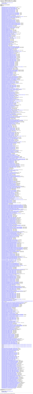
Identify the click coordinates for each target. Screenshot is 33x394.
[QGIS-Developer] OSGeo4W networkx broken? (7, 290)
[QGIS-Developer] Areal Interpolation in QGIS (7, 300)
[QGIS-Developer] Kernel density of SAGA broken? (8, 359)
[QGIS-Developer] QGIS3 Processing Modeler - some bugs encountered (10, 89)
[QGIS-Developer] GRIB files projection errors (7, 30)
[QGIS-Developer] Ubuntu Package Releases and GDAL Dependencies (10, 70)
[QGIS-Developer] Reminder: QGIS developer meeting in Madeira (9, 219)
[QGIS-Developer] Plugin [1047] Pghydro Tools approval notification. (10, 368)
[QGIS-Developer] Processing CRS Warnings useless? (8, 91)
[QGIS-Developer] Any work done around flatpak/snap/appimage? (9, 137)
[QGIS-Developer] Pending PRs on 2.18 (6, 262)
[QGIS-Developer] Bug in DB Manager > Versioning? (8, 44)
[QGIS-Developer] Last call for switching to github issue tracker (9, 34)
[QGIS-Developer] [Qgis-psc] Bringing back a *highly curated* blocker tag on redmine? (12, 51)
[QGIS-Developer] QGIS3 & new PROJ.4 (6, 333)
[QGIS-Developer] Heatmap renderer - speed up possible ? (8, 341)
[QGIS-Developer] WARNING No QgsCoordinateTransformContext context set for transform (12, 66)
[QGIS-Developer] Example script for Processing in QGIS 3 (8, 9)
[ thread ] (8, 2)
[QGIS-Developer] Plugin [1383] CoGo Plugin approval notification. (9, 362)
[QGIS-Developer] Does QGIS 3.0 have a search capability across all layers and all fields (12, 116)
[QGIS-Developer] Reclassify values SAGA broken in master (9, 196)
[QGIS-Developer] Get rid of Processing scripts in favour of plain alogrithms (10, 12)
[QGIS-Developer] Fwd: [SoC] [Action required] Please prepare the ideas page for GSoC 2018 (12, 16)
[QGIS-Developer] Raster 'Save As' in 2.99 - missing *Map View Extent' (10, 76)
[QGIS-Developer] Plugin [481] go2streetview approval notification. (9, 384)
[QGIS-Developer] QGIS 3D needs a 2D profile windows (8, 193)
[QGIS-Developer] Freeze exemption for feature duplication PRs (9, 26)
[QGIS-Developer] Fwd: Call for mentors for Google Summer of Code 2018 (10, 198)
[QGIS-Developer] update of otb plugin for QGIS (7, 49)
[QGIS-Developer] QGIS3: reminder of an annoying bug (8, 92)
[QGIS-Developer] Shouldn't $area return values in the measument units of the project (11, 213)
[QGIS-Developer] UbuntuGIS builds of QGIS (7, 68)
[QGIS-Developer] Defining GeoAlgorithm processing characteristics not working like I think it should (13, 94)
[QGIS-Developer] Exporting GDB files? (6, 15)
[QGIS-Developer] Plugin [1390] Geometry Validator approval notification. (10, 370)
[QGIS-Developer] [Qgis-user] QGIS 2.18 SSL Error (8, 109)
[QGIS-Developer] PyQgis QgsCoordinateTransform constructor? (9, 56)
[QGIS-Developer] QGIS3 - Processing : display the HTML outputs (9, 8)
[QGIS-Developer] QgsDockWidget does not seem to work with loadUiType (10, 83)
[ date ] (12, 2)
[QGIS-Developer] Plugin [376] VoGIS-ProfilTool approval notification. (10, 377)
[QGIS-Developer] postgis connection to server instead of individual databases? (11, 47)
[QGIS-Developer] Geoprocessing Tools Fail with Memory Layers (9, 111)
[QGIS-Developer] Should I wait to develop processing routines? (9, 160)
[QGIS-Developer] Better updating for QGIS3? (7, 126)
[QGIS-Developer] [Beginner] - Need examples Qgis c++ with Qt (9, 259)
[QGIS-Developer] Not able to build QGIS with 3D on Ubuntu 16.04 (9, 258)
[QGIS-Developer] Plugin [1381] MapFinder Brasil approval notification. (10, 376)
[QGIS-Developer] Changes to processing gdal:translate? (8, 61)
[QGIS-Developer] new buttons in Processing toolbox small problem (9, 356)
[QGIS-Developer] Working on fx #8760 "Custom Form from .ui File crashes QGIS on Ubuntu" (12, 265)
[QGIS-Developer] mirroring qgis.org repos (7, 108)
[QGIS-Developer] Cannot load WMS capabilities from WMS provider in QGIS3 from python (12, 205)
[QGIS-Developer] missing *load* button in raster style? (8, 194)
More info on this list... (4, 3)
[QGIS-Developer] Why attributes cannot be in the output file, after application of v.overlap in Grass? (13, 302)
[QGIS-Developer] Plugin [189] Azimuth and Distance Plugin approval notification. (11, 375)
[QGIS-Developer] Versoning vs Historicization (7, 41)
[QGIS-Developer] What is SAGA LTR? (6, 18)
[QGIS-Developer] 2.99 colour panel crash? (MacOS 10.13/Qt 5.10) (9, 152)
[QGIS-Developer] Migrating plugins (6, 28)
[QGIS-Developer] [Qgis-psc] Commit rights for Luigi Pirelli (9, 321)
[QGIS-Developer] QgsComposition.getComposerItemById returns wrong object (11, 121)
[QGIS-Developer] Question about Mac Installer (7, 136)
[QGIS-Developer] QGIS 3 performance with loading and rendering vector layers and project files (13, 269)
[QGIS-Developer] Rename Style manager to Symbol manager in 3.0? (10, 212)
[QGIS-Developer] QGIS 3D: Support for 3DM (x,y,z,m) (8, 107)
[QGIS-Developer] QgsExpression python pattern (7, 73)
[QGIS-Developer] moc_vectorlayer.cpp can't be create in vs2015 (9, 387)
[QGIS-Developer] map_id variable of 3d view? (7, 84)
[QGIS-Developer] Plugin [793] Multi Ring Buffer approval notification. (10, 380)
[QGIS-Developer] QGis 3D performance (6, 106)
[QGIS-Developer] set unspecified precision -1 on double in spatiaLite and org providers (12, 303)
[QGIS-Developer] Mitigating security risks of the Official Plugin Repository (10, 263)
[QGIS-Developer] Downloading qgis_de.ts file (7, 115)
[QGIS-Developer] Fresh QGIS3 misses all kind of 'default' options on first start (11, 112)
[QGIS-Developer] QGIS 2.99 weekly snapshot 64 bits (8, 135)
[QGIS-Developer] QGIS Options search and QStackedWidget (9, 113)
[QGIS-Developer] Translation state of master (7, 35)
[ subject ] (10, 2)
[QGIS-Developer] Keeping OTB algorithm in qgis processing (9, 21)
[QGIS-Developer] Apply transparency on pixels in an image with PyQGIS (10, 169)
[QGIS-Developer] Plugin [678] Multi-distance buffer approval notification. (10, 364)
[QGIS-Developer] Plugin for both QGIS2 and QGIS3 (8, 119)
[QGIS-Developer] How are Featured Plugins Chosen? (8, 161)
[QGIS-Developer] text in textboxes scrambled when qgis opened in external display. (11, 176)
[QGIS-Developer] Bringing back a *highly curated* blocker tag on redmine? (10, 97)
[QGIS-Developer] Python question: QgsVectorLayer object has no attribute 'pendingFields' (12, 227)
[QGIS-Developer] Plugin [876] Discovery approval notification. (9, 372)
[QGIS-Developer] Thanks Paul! (5, 37)
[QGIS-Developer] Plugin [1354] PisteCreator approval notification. (9, 374)
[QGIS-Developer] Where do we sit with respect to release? (8, 7)
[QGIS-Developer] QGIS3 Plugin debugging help (7, 72)
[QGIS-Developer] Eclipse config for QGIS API (7, 143)
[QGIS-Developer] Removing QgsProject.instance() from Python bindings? (10, 77)
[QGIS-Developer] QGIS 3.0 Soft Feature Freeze (7, 25)
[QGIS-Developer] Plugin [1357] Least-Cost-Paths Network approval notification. (11, 382)
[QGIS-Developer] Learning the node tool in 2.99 (7, 80)
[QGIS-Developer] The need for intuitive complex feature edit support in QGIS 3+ (11, 23)
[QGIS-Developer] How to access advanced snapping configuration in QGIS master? (11, 225)
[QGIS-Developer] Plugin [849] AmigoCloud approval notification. (9, 363)
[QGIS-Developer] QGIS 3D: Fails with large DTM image (8, 105)
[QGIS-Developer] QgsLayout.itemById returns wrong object (9, 20)
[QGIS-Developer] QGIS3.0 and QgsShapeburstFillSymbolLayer (9, 117)
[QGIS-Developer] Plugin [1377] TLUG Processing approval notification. (10, 361)
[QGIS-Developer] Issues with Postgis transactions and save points (9, 232)
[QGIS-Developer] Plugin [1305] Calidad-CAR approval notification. (10, 373)
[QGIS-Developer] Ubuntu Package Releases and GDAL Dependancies (10, 239)
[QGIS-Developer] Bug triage (5, 45)
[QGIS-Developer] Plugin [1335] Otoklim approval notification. (9, 365)
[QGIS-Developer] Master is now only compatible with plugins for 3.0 (10, 172)
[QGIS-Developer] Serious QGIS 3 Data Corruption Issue (8, 158)
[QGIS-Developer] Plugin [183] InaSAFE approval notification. (9, 366)
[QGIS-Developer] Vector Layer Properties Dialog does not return (9, 289)
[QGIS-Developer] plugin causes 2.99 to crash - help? (8, 67)
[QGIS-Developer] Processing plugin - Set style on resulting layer (9, 79)
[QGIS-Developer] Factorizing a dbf (6, 38)
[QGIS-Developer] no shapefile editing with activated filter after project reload (11, 291)
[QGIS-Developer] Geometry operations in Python (7, 96)
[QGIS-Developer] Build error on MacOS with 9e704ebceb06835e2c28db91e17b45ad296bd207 (13, 314)
